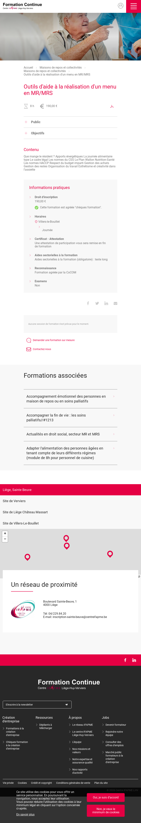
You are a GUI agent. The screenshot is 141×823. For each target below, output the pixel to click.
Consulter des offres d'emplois (115, 744)
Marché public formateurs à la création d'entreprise (114, 757)
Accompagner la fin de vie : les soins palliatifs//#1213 (56, 417)
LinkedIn (134, 660)
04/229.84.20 (57, 613)
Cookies (22, 782)
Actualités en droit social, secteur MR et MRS (63, 434)
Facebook (125, 660)
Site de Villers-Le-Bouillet (21, 523)
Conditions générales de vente (73, 782)
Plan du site (101, 782)
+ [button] (5, 534)
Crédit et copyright (41, 782)
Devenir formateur (116, 724)
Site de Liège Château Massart (25, 512)
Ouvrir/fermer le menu (133, 6)
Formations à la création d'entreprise (15, 732)
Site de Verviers (14, 501)
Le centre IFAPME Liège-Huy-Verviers (83, 733)
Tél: (45, 613)
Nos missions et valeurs (81, 750)
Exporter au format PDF (112, 106)
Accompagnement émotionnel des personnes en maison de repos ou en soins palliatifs (66, 398)
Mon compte (119, 6)
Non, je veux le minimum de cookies (105, 810)
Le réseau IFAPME (82, 724)
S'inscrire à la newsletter (19, 704)
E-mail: (47, 617)
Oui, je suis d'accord (106, 797)
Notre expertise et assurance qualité (82, 761)
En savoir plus (25, 814)
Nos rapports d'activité (79, 771)
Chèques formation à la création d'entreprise (17, 745)
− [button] (5, 539)
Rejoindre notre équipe (114, 733)
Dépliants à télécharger (45, 726)
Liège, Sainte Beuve (17, 490)
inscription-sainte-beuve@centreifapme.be (80, 617)
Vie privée (8, 782)
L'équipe (76, 742)
